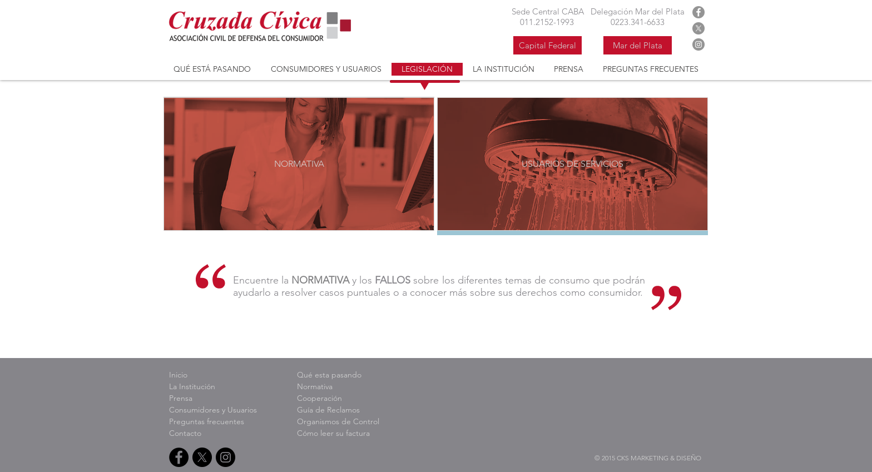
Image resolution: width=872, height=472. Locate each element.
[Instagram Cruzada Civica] (698, 44)
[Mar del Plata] (637, 45)
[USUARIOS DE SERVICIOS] (572, 164)
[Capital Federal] (547, 45)
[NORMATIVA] (299, 164)
